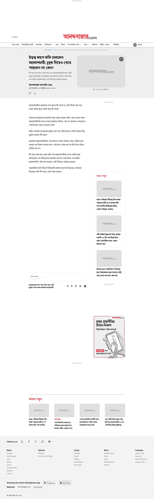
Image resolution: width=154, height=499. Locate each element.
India (8, 459)
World (9, 462)
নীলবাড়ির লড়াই (27, 45)
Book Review (78, 462)
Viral (55, 50)
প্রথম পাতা (15, 45)
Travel (76, 456)
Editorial (41, 453)
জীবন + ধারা (105, 45)
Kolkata (9, 453)
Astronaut (34, 276)
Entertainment (12, 468)
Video (106, 459)
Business (10, 471)
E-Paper (15, 37)
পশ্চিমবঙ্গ (48, 45)
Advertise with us (141, 459)
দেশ (57, 45)
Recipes (76, 459)
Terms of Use (139, 453)
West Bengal (11, 456)
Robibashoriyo (109, 462)
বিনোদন (94, 45)
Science (9, 473)
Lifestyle (77, 453)
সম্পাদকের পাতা (74, 45)
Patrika (106, 465)
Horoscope (78, 465)
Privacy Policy (140, 462)
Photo (106, 456)
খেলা (86, 45)
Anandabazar (48, 50)
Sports (9, 465)
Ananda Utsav (109, 453)
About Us (138, 456)
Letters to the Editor (45, 456)
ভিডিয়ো (116, 45)
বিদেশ (63, 45)
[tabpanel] (109, 337)
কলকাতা (39, 45)
